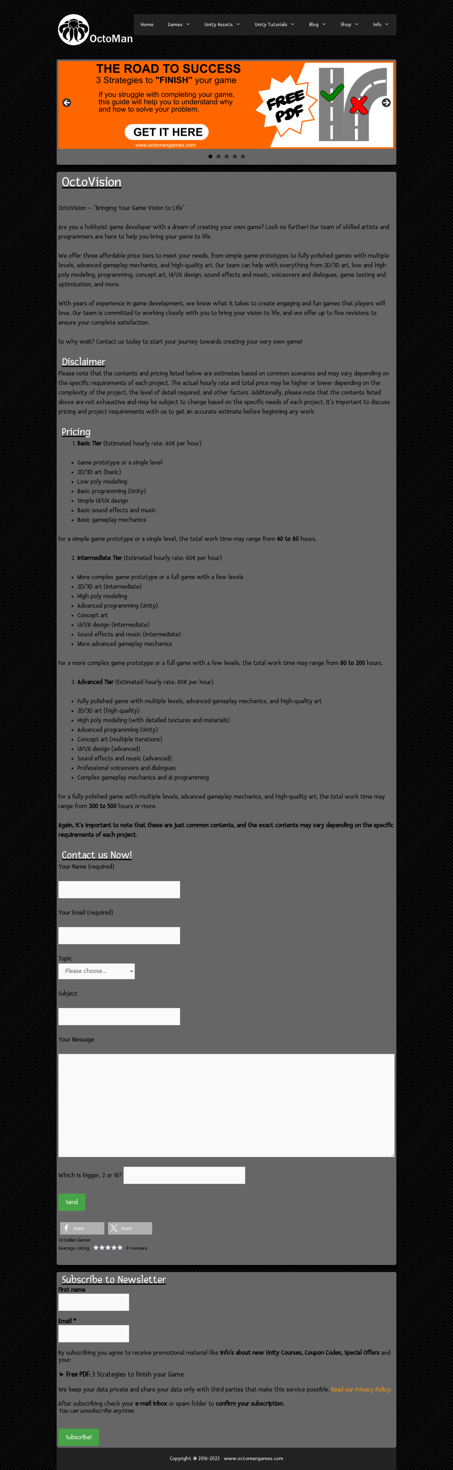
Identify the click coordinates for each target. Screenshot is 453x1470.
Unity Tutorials (278, 24)
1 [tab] (210, 156)
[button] (82, 1228)
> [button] (385, 103)
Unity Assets (226, 24)
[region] (226, 104)
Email (67, 1321)
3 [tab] (227, 156)
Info (384, 24)
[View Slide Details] (226, 104)
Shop (353, 24)
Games (182, 24)
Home (147, 25)
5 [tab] (243, 156)
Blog (321, 24)
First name (71, 1290)
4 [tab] (235, 156)
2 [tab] (218, 156)
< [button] (67, 103)
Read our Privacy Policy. (361, 1389)
